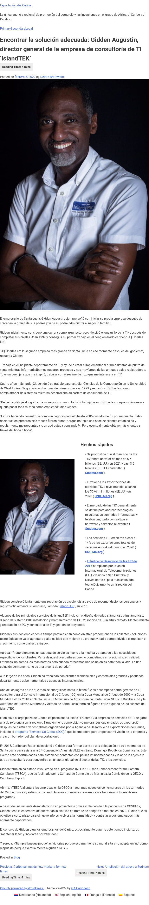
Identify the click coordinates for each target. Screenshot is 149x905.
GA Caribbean (80, 888)
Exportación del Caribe (15, 5)
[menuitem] (32, 895)
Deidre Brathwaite (52, 77)
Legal (29, 28)
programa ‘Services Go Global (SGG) (39, 732)
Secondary (18, 28)
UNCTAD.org (103, 496)
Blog (17, 857)
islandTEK (67, 606)
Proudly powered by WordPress (22, 888)
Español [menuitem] (129, 895)
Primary (5, 28)
